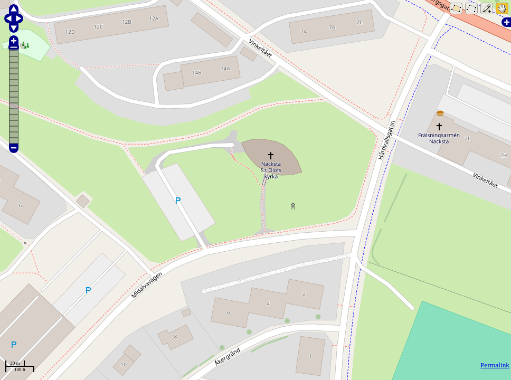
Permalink (494, 365)
